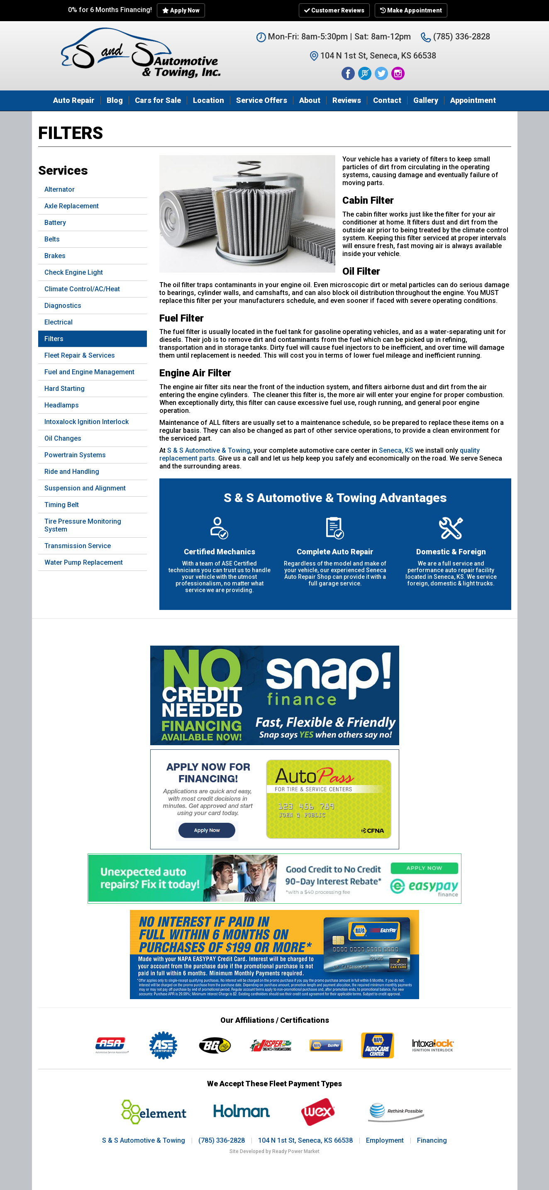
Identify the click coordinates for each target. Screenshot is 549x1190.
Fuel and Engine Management (89, 372)
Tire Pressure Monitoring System (82, 525)
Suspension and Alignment (85, 488)
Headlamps (61, 405)
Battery (55, 223)
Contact (387, 100)
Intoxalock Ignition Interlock (86, 422)
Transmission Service (77, 546)
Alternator (59, 189)
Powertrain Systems (75, 455)
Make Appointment (411, 10)
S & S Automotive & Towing (208, 450)
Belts (52, 239)
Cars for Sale (158, 100)
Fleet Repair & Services (79, 355)
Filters (53, 339)
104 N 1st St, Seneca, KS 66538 (305, 1140)
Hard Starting (64, 389)
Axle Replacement (71, 206)
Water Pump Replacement (83, 562)
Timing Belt (61, 505)
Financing (432, 1140)
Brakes (55, 256)
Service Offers (261, 100)
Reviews (346, 100)
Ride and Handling (71, 472)
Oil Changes (62, 438)
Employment (385, 1140)
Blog (115, 100)
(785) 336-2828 (455, 36)
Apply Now (181, 10)
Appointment (473, 100)
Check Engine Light (73, 272)
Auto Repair (74, 100)
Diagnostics (62, 306)
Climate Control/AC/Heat (82, 289)
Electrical (58, 322)
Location (208, 100)
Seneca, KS (396, 450)
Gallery (425, 100)
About (309, 100)
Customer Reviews (334, 10)
